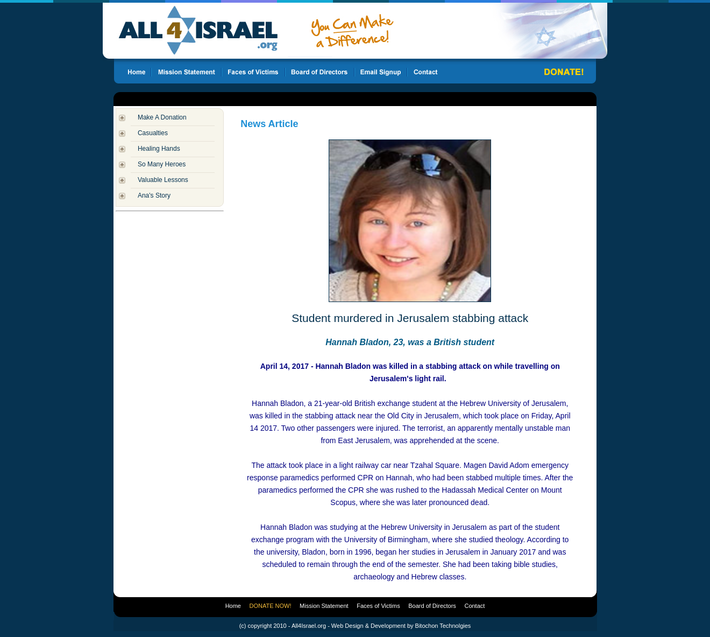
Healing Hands (159, 148)
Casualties (153, 133)
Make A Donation (162, 117)
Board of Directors (432, 606)
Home (233, 606)
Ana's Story (154, 195)
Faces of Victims (378, 606)
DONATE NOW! (271, 606)
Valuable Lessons (163, 180)
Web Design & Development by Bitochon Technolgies (401, 625)
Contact (474, 606)
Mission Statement (324, 606)
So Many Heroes (162, 164)
